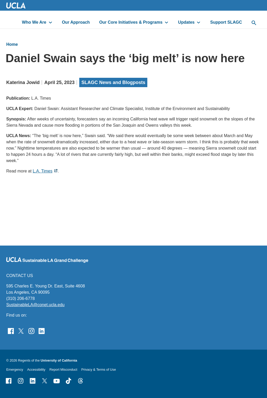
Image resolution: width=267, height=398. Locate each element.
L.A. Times (42, 171)
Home (12, 44)
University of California (59, 360)
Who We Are (34, 22)
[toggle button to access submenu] (50, 22)
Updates (186, 22)
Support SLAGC (226, 22)
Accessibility (36, 369)
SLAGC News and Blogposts (113, 82)
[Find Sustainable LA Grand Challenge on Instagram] (31, 330)
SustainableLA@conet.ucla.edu (35, 305)
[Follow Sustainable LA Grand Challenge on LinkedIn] (42, 330)
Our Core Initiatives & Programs (130, 22)
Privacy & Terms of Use (98, 369)
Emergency (14, 369)
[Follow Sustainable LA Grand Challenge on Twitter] (21, 330)
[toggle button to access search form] (254, 23)
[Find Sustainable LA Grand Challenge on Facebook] (11, 330)
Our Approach (76, 22)
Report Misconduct (63, 369)
